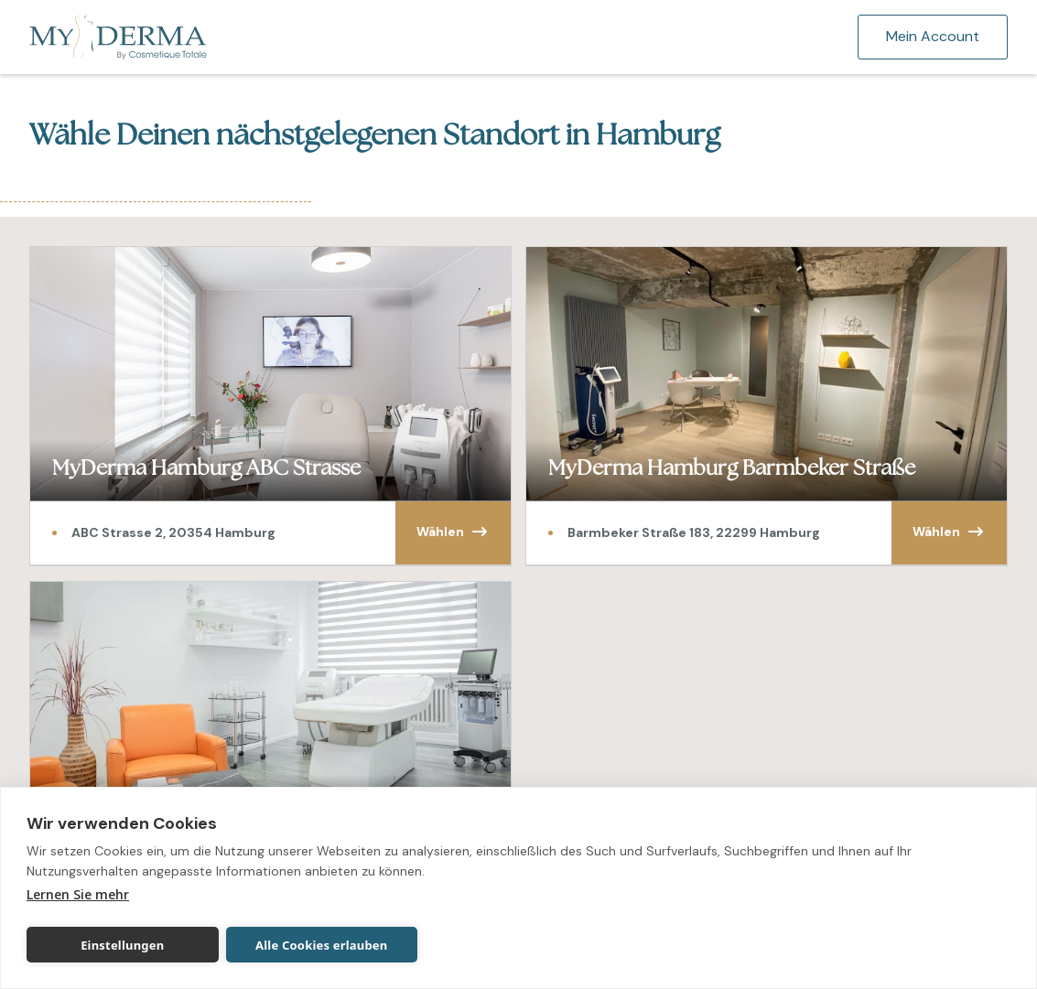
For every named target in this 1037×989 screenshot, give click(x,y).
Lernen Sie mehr (78, 894)
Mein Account (932, 36)
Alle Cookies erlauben (321, 945)
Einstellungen (122, 945)
